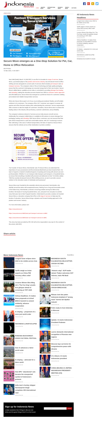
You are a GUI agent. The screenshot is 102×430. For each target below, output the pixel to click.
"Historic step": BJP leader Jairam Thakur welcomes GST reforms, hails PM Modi (62, 273)
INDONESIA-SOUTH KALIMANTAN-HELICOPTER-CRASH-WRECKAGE (62, 285)
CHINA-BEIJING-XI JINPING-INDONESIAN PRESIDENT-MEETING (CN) (61, 370)
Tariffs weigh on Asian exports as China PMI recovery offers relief (23, 273)
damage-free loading (57, 90)
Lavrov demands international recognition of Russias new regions (62, 334)
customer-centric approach (56, 92)
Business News (60, 8)
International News (51, 8)
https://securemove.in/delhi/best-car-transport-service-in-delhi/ (28, 217)
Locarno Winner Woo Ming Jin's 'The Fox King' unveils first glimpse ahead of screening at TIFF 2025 (87, 34)
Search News (67, 8)
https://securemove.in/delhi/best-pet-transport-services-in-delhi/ (28, 213)
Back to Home (7, 13)
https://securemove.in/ (15, 209)
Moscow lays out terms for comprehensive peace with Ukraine (61, 346)
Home (37, 8)
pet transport (54, 84)
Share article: (10, 234)
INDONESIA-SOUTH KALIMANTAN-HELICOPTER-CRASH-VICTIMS (62, 261)
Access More (70, 255)
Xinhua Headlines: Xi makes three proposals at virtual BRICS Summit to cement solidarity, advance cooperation (25, 301)
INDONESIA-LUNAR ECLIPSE (26, 324)
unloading (14, 92)
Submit (69, 408)
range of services (53, 79)
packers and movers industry (36, 81)
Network (74, 8)
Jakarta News (43, 8)
